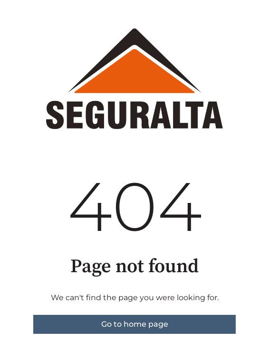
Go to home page (134, 324)
